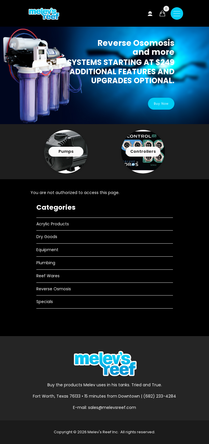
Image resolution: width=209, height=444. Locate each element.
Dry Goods (46, 237)
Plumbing (45, 263)
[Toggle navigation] (177, 13)
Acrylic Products (52, 224)
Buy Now (161, 104)
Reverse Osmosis (53, 289)
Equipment (47, 250)
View (66, 151)
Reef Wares (48, 276)
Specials (44, 302)
